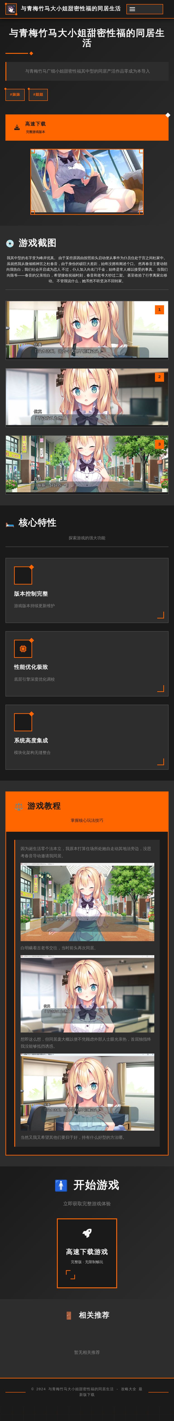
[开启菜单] (144, 9)
